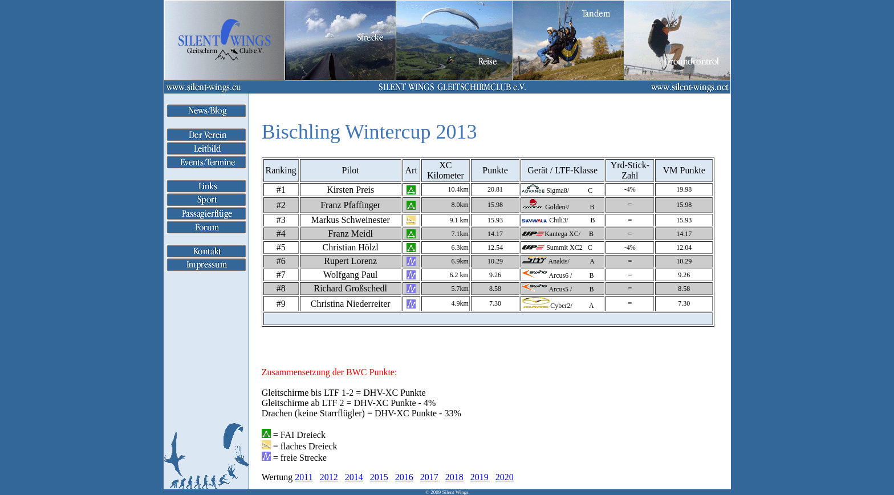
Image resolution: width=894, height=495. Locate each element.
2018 (454, 477)
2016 (404, 477)
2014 (354, 477)
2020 (504, 477)
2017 (429, 477)
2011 (303, 477)
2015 (379, 477)
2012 (329, 477)
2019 (479, 477)
